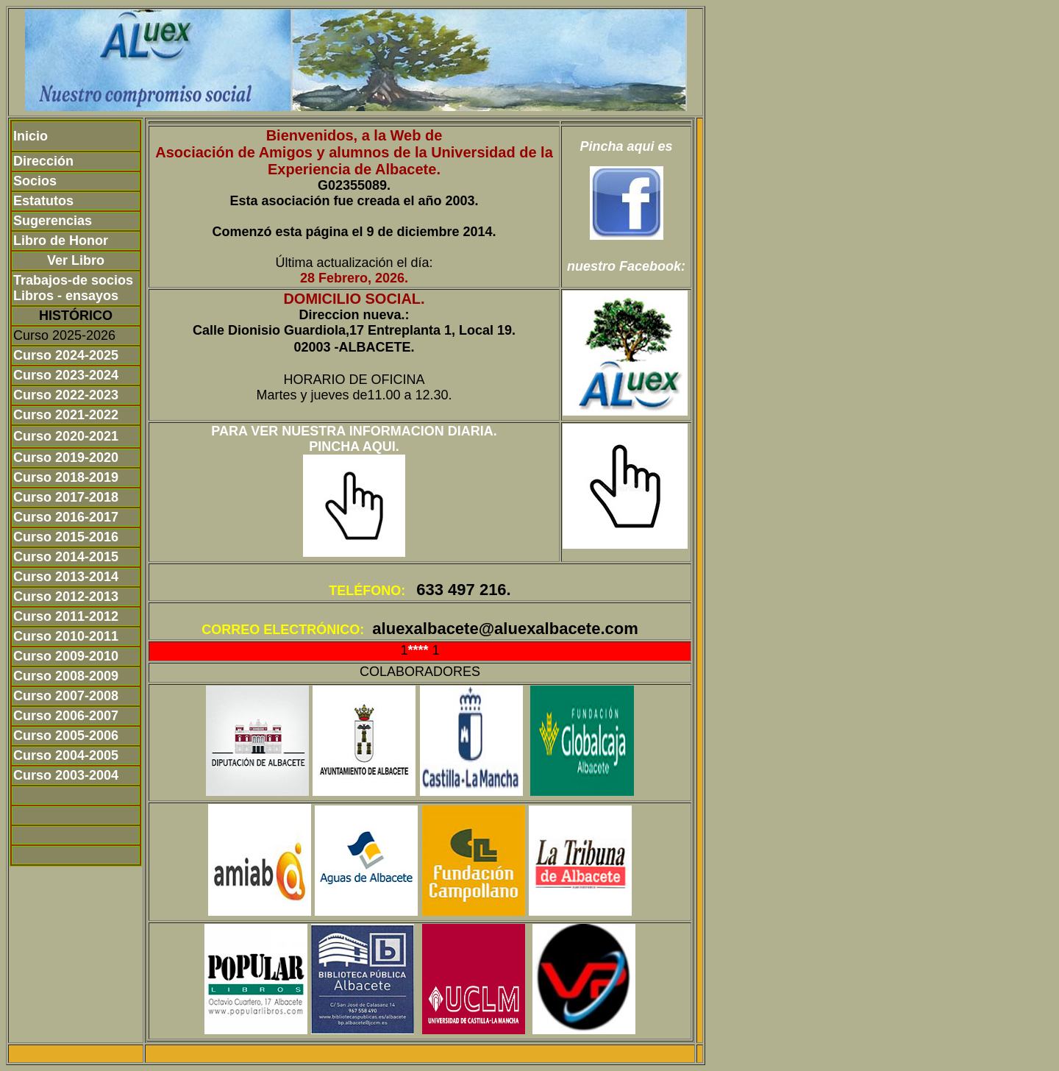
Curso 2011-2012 (65, 616)
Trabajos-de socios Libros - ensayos (73, 288)
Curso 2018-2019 (65, 477)
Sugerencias (52, 220)
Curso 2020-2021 (65, 436)
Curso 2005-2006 (65, 735)
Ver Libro (75, 260)
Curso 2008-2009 (65, 676)
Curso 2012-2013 (65, 596)
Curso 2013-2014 (65, 576)
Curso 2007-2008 (65, 695)
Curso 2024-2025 (65, 355)
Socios (35, 181)
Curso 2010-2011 (65, 636)
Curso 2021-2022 (65, 415)
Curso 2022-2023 (65, 395)
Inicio (30, 136)
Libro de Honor (60, 240)
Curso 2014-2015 (65, 556)
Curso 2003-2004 (65, 775)
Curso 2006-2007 (65, 715)
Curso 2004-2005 (65, 755)
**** (419, 650)
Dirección (43, 161)
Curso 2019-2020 (65, 457)
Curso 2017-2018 (65, 497)
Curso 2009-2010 (65, 656)
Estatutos (43, 200)
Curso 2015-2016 (65, 537)
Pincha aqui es (626, 146)
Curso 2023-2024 (65, 375)
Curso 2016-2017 (65, 517)
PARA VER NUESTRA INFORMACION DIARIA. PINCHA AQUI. (353, 439)
